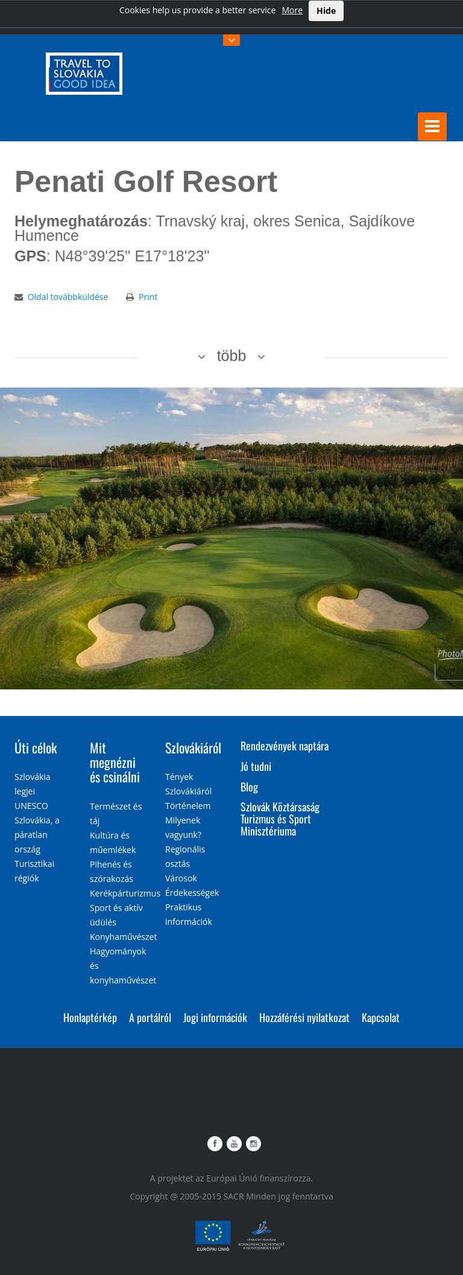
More (292, 10)
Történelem (188, 805)
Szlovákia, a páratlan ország (37, 834)
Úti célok (35, 747)
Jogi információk (215, 1017)
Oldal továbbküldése (68, 296)
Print (148, 296)
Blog (249, 786)
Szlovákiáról (193, 747)
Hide (326, 10)
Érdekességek (192, 892)
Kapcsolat (381, 1017)
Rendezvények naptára (285, 745)
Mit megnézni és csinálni (115, 762)
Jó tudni (256, 766)
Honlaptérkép (90, 1017)
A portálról (150, 1017)
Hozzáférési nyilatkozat (304, 1017)
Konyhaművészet (123, 936)
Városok (181, 878)
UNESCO (31, 805)
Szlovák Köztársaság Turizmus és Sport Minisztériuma (280, 819)
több (232, 355)
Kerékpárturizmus (125, 893)
